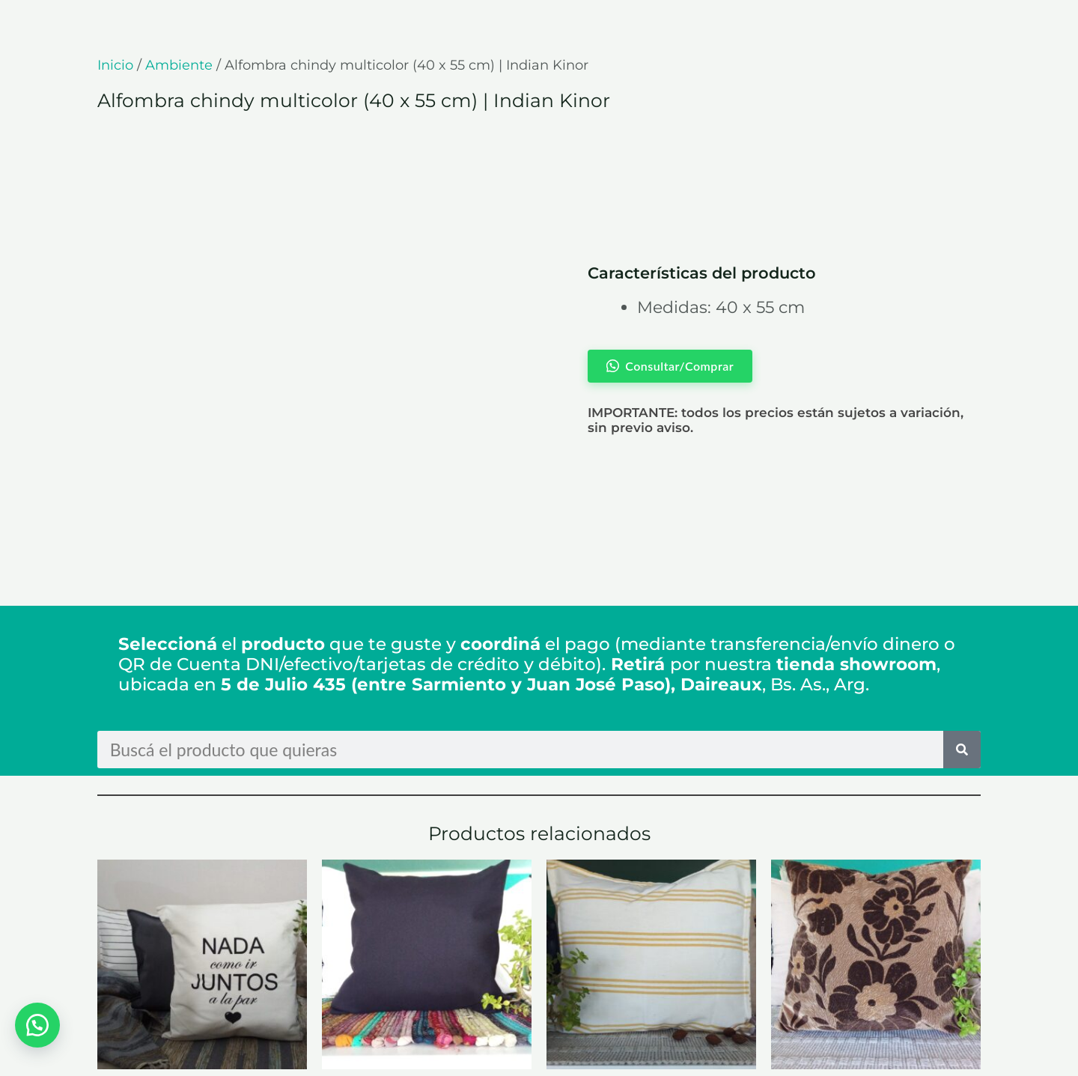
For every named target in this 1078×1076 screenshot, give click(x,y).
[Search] (962, 609)
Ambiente (179, 65)
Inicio (115, 65)
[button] (37, 1023)
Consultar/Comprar (184, 1006)
